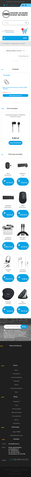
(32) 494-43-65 (18, 459)
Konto (16, 370)
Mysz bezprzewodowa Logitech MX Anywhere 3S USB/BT (23, 206)
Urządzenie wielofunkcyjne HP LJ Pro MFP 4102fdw (8, 238)
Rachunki (16, 381)
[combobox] (15, 51)
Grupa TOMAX (16, 431)
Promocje (6, 75)
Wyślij (24, 326)
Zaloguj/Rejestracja (14, 5)
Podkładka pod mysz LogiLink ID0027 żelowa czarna (8, 303)
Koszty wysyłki (16, 408)
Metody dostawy (16, 412)
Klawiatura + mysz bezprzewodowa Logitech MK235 (23, 174)
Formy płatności (16, 416)
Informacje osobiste (16, 388)
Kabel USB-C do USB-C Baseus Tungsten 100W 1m (22, 238)
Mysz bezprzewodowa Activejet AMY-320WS (15, 88)
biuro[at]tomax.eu (14, 443)
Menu (15, 38)
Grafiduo (18, 473)
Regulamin (16, 401)
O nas (16, 405)
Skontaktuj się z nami (16, 435)
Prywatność (16, 423)
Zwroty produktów (16, 377)
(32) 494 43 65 (10, 32)
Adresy (16, 384)
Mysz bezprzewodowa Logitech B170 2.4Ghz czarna (8, 174)
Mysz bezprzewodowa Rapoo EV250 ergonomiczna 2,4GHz (23, 303)
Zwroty (16, 419)
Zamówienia (16, 373)
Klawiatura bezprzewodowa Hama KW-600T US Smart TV (8, 206)
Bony (16, 392)
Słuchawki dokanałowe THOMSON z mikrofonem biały (22, 270)
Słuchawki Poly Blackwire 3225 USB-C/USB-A (8, 270)
